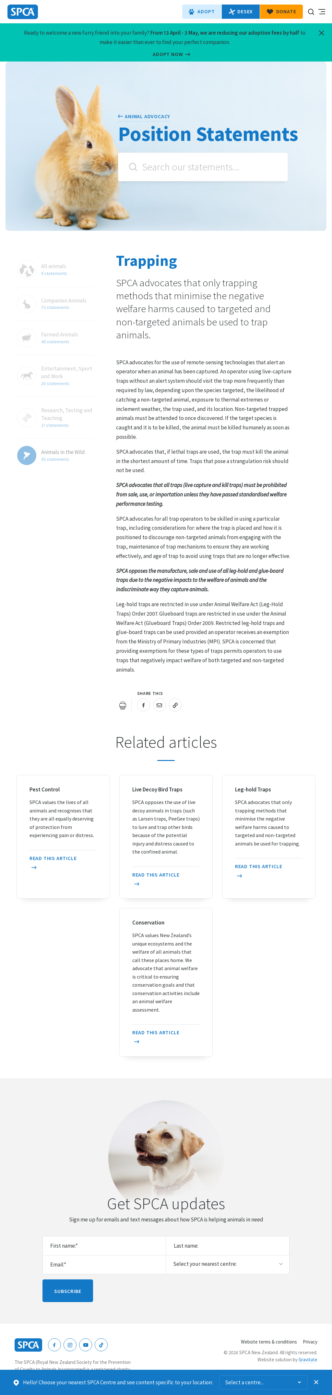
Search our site (311, 11)
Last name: (186, 1245)
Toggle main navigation (321, 12)
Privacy (310, 1342)
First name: (64, 1245)
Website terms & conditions (269, 1342)
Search (133, 167)
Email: (58, 1264)
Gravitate (308, 1359)
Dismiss (316, 1382)
